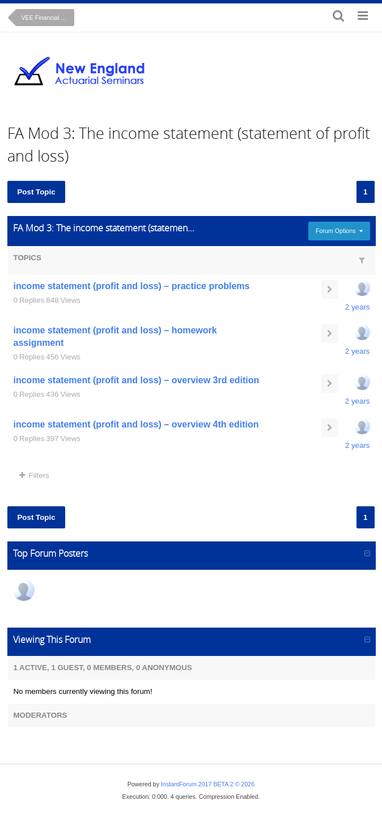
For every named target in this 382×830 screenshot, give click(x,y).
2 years (357, 307)
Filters (34, 475)
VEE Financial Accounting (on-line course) (47, 17)
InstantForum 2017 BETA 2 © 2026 (207, 784)
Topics (27, 257)
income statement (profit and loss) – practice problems (131, 286)
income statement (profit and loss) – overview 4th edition (135, 424)
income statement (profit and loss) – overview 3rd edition (136, 380)
